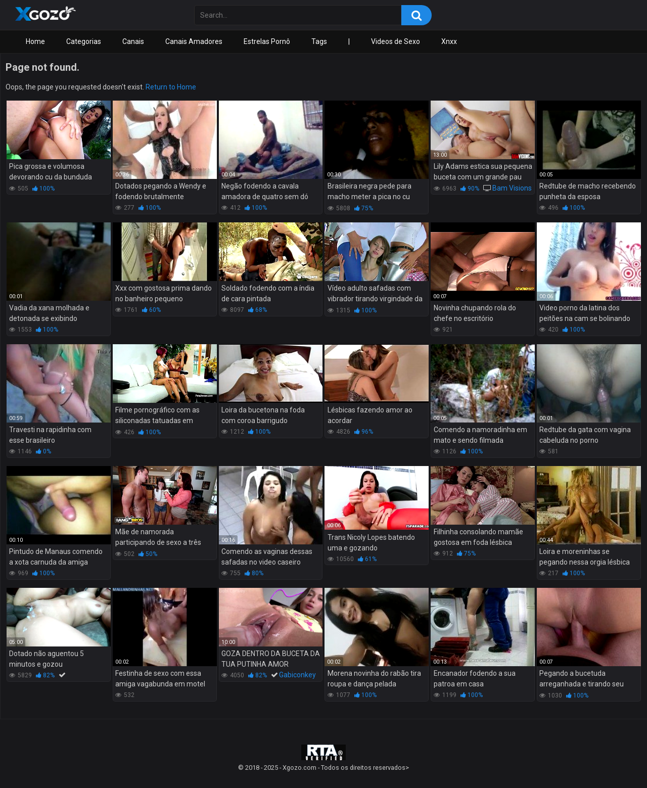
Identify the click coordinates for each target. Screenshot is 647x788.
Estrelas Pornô (267, 41)
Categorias (83, 41)
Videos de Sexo (395, 41)
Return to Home (171, 87)
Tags (319, 41)
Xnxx (449, 41)
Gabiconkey (297, 675)
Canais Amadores (193, 41)
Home (35, 41)
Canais (133, 41)
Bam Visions (512, 188)
